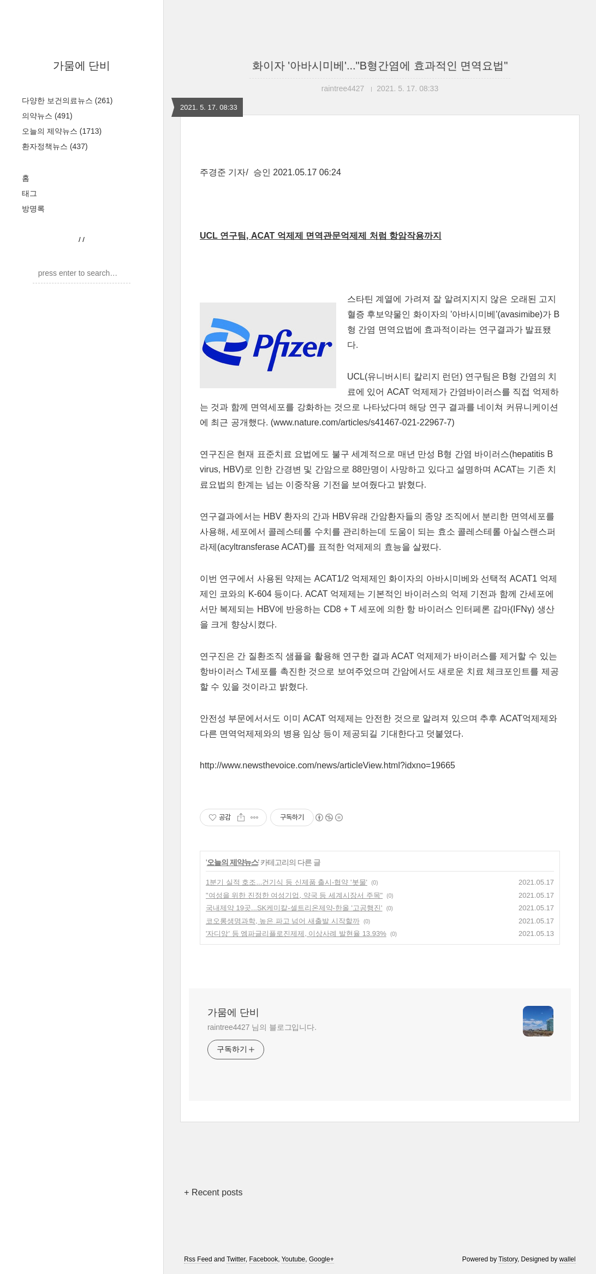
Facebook (263, 1259)
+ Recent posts (213, 1192)
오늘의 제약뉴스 (62, 131)
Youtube (294, 1259)
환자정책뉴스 (55, 146)
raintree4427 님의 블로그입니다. (262, 1027)
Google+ (321, 1259)
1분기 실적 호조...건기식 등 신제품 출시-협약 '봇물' (286, 882)
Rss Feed (198, 1259)
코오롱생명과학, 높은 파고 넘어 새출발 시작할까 (283, 921)
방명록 (33, 208)
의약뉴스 (47, 115)
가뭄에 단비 (82, 66)
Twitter (236, 1259)
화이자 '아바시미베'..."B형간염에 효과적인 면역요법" (380, 66)
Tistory (507, 1259)
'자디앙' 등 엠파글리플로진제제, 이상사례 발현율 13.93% (296, 933)
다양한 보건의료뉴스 (67, 100)
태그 (29, 193)
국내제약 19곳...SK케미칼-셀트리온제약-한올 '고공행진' (294, 908)
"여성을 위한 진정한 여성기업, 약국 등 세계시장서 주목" (294, 895)
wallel (567, 1259)
